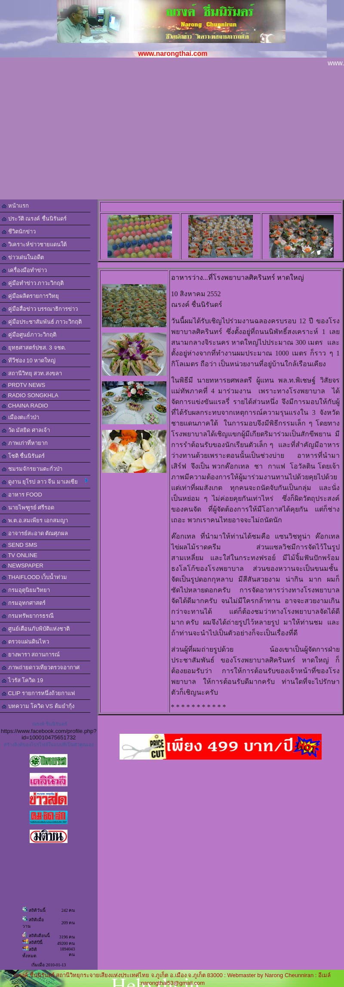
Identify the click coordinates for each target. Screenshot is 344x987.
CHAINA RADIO (25, 405)
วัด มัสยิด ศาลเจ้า (26, 430)
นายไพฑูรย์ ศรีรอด (28, 507)
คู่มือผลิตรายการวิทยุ (30, 296)
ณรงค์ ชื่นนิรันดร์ (49, 723)
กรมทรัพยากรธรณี (28, 616)
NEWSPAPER (22, 565)
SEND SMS (19, 545)
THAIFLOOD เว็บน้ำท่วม (34, 577)
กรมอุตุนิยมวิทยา (26, 590)
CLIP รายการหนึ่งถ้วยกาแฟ (38, 693)
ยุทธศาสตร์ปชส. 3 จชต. (34, 347)
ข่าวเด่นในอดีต (23, 257)
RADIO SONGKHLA (30, 395)
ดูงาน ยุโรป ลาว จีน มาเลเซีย (45, 481)
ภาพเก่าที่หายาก (25, 443)
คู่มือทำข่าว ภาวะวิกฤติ (33, 283)
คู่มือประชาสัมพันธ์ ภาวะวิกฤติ (42, 322)
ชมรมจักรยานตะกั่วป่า (32, 469)
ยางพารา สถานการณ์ (31, 654)
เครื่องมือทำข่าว (24, 270)
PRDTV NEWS (23, 385)
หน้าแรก (15, 205)
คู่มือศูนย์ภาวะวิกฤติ (29, 334)
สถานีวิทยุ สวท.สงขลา (32, 373)
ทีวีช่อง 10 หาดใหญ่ (28, 360)
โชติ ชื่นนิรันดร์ (23, 456)
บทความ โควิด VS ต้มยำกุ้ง (38, 706)
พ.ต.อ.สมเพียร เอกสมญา (35, 520)
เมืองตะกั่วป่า (20, 417)
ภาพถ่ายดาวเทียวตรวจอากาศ (41, 667)
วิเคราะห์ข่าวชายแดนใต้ (34, 244)
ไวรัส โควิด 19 (22, 680)
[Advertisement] (172, 135)
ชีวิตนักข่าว (19, 231)
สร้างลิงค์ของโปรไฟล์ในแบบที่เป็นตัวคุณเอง (49, 744)
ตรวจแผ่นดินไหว (25, 641)
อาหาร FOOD (22, 494)
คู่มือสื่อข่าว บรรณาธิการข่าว (40, 309)
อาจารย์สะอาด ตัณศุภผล (35, 533)
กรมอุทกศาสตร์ (24, 603)
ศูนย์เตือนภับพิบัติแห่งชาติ (36, 628)
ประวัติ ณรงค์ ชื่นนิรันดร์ (34, 218)
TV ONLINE (19, 555)
